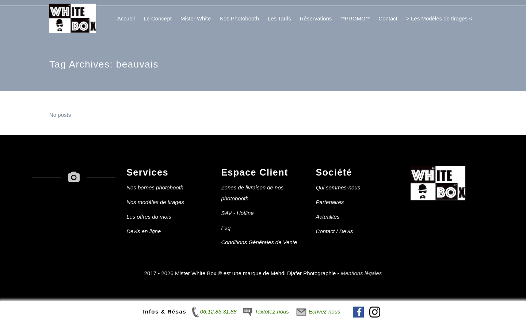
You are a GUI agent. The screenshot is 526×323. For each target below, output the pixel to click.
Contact (387, 18)
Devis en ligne (143, 231)
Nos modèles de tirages (155, 202)
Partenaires (330, 202)
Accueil (126, 18)
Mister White (195, 18)
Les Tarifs (279, 18)
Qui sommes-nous (338, 187)
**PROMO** (355, 18)
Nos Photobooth (239, 18)
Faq (225, 227)
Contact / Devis (334, 231)
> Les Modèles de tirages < (439, 18)
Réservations (316, 18)
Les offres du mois (148, 217)
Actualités (328, 217)
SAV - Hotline (237, 213)
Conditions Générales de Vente (259, 242)
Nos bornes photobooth (154, 187)
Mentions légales (361, 273)
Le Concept (158, 18)
